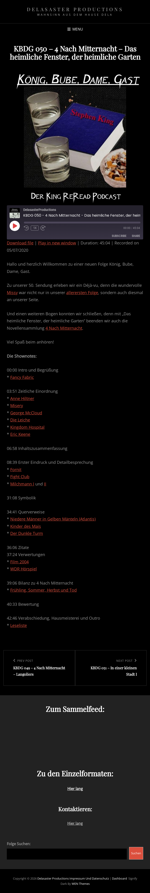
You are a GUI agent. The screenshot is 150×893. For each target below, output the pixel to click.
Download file (20, 243)
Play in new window (57, 243)
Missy (12, 292)
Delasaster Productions (75, 9)
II (45, 484)
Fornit (15, 469)
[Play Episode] (15, 226)
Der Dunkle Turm (26, 533)
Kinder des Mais (25, 526)
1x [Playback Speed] (34, 228)
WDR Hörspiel (23, 569)
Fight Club (19, 476)
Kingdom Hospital (27, 427)
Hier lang (75, 823)
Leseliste (18, 625)
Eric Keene (20, 434)
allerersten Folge (82, 292)
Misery (16, 405)
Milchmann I (22, 484)
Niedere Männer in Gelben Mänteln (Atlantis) (53, 519)
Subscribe (119, 236)
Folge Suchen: (19, 843)
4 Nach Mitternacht (64, 328)
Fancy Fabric (22, 377)
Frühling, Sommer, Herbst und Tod (43, 590)
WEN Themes (81, 884)
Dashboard (119, 878)
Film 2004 (19, 562)
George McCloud (26, 413)
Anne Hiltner (22, 398)
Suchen (136, 853)
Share (136, 236)
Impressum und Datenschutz (89, 878)
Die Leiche (20, 420)
